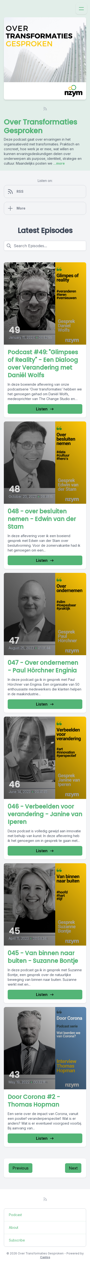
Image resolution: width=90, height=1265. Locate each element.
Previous (20, 1168)
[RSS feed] (45, 108)
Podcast (15, 1215)
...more (58, 163)
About (13, 1227)
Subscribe (17, 1240)
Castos (45, 1257)
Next (73, 1168)
